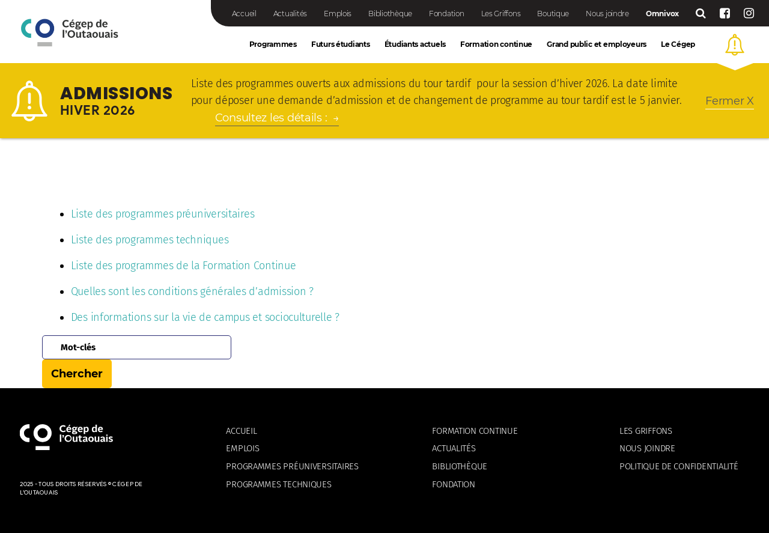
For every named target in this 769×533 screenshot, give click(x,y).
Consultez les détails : (271, 117)
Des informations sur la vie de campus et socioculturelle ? (205, 317)
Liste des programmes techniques (150, 239)
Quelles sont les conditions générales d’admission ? (192, 291)
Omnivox (662, 13)
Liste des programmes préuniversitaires (163, 214)
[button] (735, 44)
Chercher (77, 373)
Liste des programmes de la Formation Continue (183, 265)
